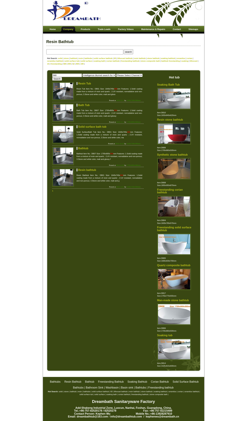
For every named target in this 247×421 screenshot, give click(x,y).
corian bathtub (113, 61)
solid (60, 58)
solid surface (87, 61)
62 (73, 64)
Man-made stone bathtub (173, 300)
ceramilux (181, 58)
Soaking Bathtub (137, 381)
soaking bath (99, 61)
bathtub (73, 58)
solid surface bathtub (103, 58)
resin (81, 58)
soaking (184, 61)
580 (64, 64)
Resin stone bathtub (170, 119)
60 (115, 58)
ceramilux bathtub (55, 61)
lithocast (193, 61)
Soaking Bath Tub (168, 84)
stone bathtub (153, 58)
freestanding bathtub (130, 61)
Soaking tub (165, 335)
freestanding (56, 64)
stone (66, 58)
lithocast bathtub (125, 58)
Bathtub (83, 148)
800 (77, 64)
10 (48, 64)
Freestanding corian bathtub (170, 191)
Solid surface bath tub (92, 126)
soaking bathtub (168, 58)
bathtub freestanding (170, 61)
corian (189, 58)
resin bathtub (140, 58)
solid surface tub (71, 61)
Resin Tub (84, 83)
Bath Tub (84, 105)
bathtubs (88, 58)
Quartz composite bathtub (173, 265)
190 (82, 64)
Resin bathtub (87, 170)
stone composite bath (150, 61)
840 (69, 64)
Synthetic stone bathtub (172, 154)
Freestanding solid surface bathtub (174, 229)
